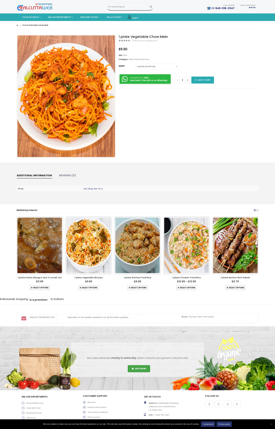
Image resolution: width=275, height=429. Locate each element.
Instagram (237, 401)
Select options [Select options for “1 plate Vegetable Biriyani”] (138, 287)
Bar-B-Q (98, 188)
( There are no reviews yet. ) (145, 40)
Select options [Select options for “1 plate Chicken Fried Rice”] (236, 287)
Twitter (218, 401)
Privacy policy (94, 414)
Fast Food (30, 414)
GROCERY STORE (87, 17)
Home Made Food (34, 400)
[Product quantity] (182, 80)
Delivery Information (97, 404)
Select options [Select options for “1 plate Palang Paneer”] (41, 287)
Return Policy (93, 418)
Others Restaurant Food (138, 59)
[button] (254, 210)
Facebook (209, 401)
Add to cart (204, 80)
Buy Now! (138, 365)
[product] (40, 245)
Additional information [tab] (34, 175)
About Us (92, 399)
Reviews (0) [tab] (67, 175)
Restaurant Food (34, 409)
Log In (133, 17)
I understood (208, 424)
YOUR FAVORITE (28, 17)
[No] (271, 424)
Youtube (228, 401)
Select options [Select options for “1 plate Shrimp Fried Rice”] (187, 287)
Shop (121, 66)
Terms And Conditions (98, 409)
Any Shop (88, 188)
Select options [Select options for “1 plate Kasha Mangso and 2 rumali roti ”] (90, 287)
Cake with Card (33, 404)
